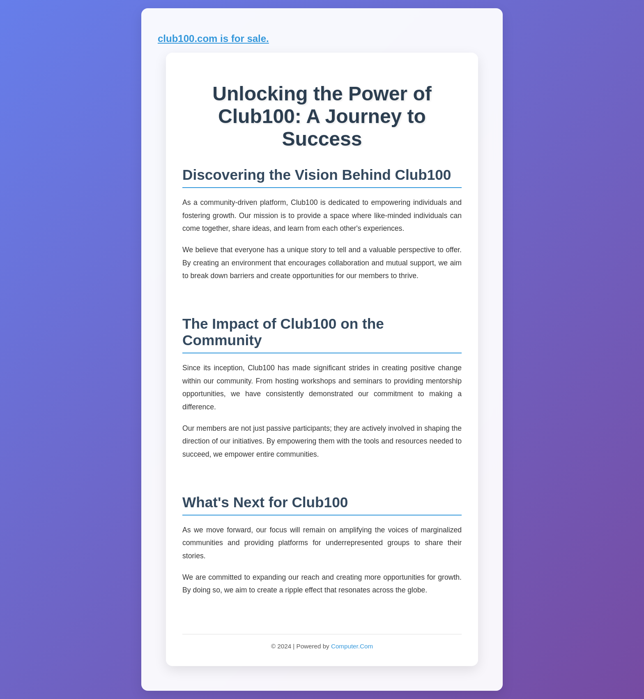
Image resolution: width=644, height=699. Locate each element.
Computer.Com (352, 646)
